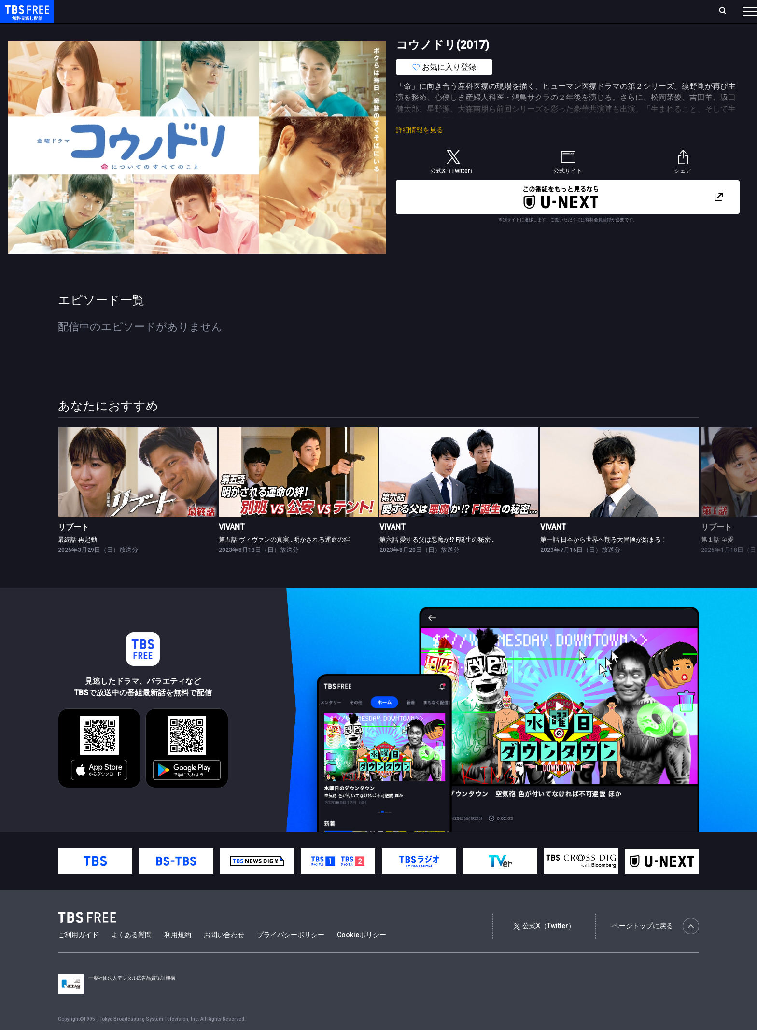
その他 (383, 30)
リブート (73, 546)
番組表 (727, 11)
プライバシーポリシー (290, 954)
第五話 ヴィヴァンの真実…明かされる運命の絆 (284, 559)
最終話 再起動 (77, 559)
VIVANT (232, 546)
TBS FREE (25, 17)
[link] (137, 491)
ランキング (182, 11)
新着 (105, 30)
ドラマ (194, 30)
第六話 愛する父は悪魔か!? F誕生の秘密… (437, 559)
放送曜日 (142, 11)
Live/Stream (228, 11)
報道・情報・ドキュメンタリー (319, 30)
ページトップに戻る (655, 945)
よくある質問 (131, 954)
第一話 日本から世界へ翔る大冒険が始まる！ (603, 559)
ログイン (568, 11)
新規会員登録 (617, 11)
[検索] (658, 11)
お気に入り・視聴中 (287, 11)
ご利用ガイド (78, 954)
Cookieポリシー (361, 954)
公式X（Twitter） (544, 945)
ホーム (109, 11)
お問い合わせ (224, 954)
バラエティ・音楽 (241, 30)
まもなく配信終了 (148, 30)
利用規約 (177, 954)
